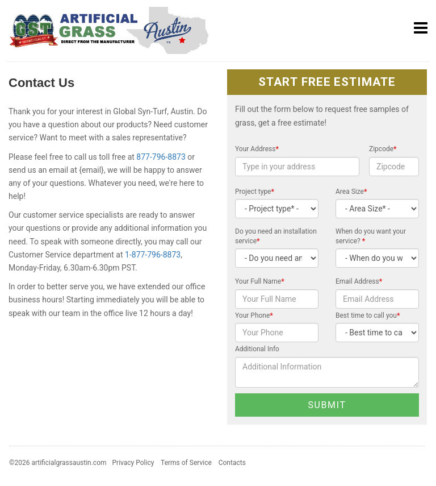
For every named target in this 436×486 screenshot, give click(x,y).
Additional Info (257, 349)
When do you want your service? (371, 236)
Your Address (257, 149)
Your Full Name (259, 281)
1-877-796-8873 (153, 254)
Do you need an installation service (276, 236)
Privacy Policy (133, 463)
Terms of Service (186, 463)
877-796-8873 (160, 156)
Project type (254, 192)
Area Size (351, 192)
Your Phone (254, 315)
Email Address (359, 281)
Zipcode (383, 149)
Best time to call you (368, 315)
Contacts (232, 463)
